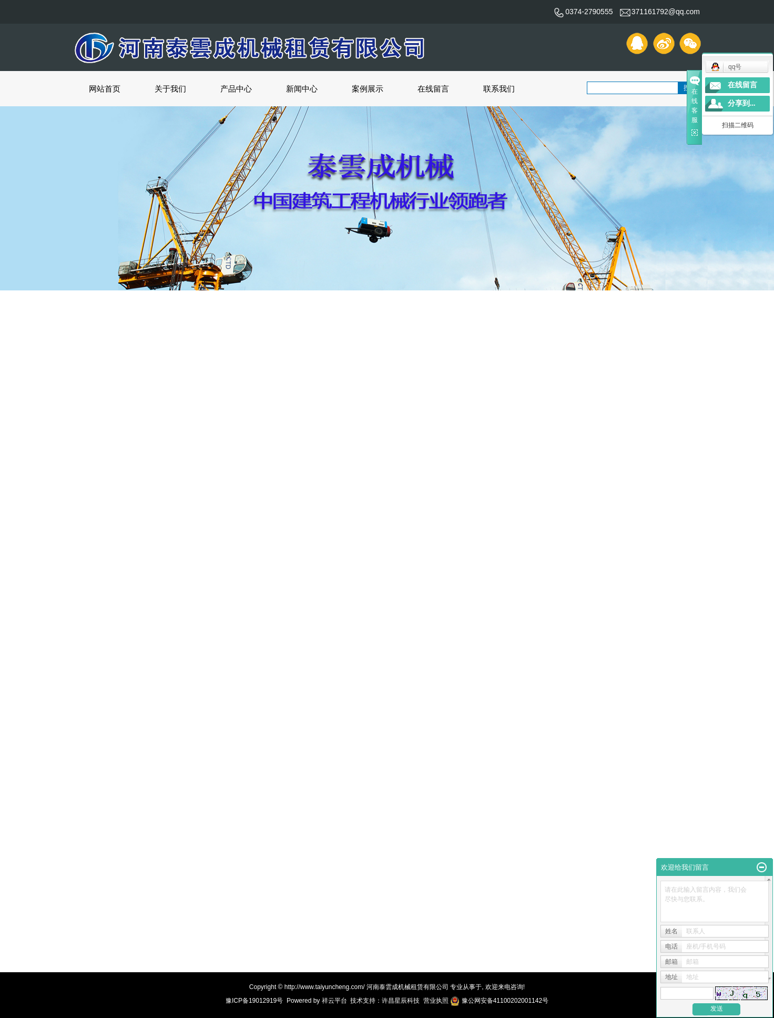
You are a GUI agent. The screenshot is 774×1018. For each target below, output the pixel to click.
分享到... (742, 103)
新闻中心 (302, 88)
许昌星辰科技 (401, 1000)
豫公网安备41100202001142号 (499, 1000)
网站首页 (104, 88)
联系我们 (499, 88)
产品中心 (236, 88)
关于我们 (170, 88)
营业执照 (436, 1000)
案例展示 (367, 88)
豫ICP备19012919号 (254, 1000)
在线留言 (433, 88)
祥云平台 (334, 1000)
